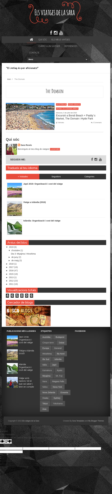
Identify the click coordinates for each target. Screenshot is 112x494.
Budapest (60, 337)
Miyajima (46, 376)
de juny (15, 257)
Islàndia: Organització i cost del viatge (26, 367)
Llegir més (55, 149)
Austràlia (61, 104)
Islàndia (58, 359)
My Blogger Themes (96, 421)
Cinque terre (48, 342)
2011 (11, 284)
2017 (11, 267)
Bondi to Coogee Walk (67, 108)
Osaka (45, 398)
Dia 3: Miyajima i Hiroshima (23, 254)
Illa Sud (45, 359)
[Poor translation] (8, 441)
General (58, 348)
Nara (44, 381)
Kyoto (59, 370)
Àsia (44, 409)
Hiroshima (47, 354)
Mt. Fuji (59, 376)
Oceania (64, 392)
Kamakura (47, 370)
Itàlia (44, 365)
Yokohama (58, 403)
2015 (11, 274)
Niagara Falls (58, 381)
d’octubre (15, 250)
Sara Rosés (26, 145)
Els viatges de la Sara (30, 421)
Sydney (57, 398)
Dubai (61, 342)
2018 (11, 264)
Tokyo (45, 403)
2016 (11, 270)
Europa (45, 348)
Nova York (57, 387)
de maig (15, 260)
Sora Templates (78, 421)
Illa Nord (60, 354)
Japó (54, 365)
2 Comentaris (97, 122)
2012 (11, 281)
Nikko (45, 387)
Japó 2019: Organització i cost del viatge (26, 340)
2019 (11, 247)
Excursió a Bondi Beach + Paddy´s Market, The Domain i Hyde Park (75, 117)
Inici (9, 79)
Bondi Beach (74, 104)
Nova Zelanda (48, 392)
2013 (11, 277)
